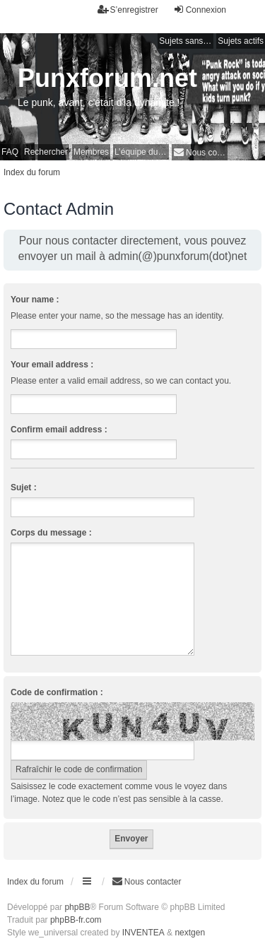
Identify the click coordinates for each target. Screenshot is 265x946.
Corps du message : (51, 533)
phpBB (77, 907)
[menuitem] (200, 152)
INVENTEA (143, 933)
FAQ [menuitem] (9, 152)
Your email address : (52, 364)
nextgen (190, 933)
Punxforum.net (107, 78)
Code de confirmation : (57, 692)
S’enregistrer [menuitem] (128, 9)
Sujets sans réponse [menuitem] (186, 41)
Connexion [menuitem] (199, 9)
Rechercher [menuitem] (46, 152)
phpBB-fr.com (76, 920)
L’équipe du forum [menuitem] (141, 152)
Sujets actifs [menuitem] (241, 41)
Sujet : (24, 487)
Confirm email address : (59, 429)
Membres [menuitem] (91, 152)
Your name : (35, 300)
